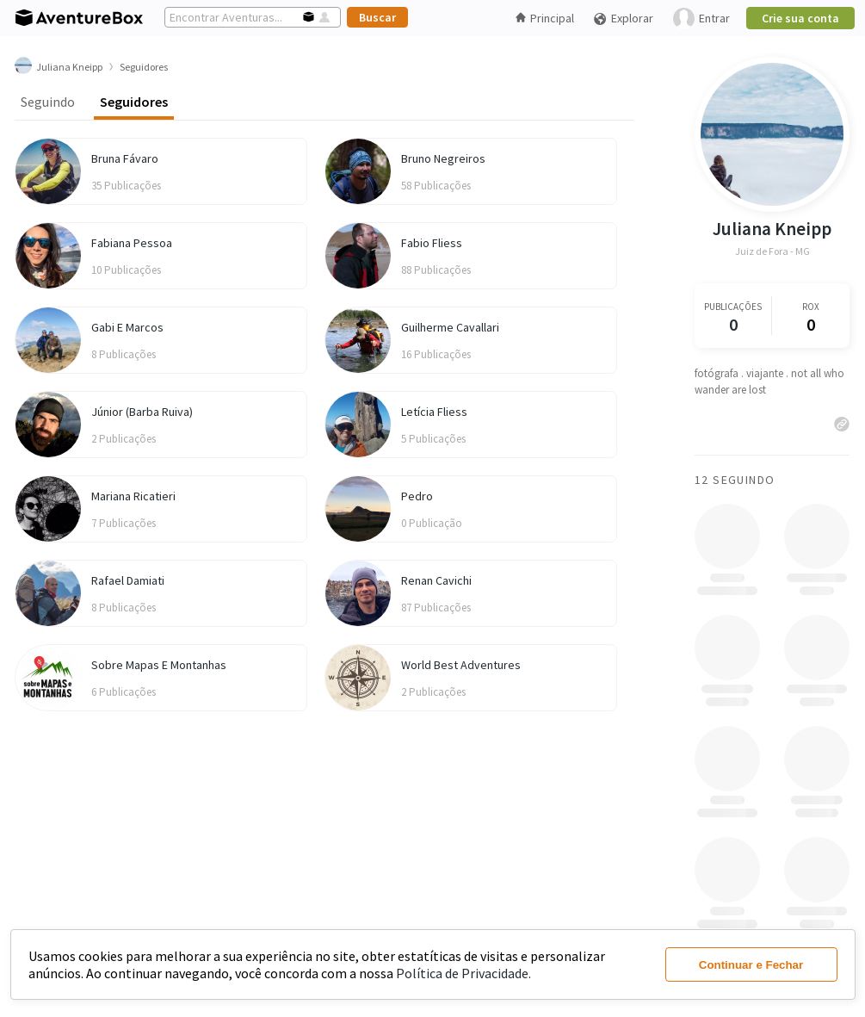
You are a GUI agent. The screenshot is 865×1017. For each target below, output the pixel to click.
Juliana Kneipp (772, 228)
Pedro (417, 496)
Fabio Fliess (431, 243)
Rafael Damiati (127, 580)
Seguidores (134, 101)
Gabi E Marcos (127, 327)
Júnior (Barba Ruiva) (142, 411)
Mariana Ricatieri (133, 496)
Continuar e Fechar (751, 964)
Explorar (623, 18)
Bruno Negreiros (443, 158)
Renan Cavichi (436, 580)
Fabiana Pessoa (131, 243)
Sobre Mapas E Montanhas (158, 665)
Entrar (701, 18)
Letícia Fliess (434, 411)
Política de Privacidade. (463, 973)
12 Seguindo (735, 479)
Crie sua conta (800, 18)
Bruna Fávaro (124, 158)
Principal (545, 18)
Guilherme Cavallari (450, 327)
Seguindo (48, 101)
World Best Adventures (461, 665)
